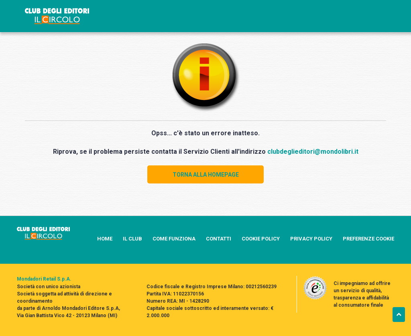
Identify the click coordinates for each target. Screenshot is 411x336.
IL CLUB (132, 239)
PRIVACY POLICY (311, 239)
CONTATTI (218, 239)
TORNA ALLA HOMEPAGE (206, 174)
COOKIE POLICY (261, 239)
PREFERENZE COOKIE (368, 239)
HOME (104, 239)
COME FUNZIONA (174, 239)
